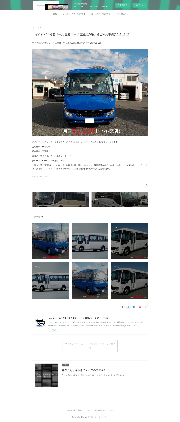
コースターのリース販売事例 (74, 14)
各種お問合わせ (122, 14)
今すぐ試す (122, 5)
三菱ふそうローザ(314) (39, 176)
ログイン (140, 5)
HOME (54, 14)
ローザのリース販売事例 (100, 14)
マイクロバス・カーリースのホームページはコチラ (90, 345)
